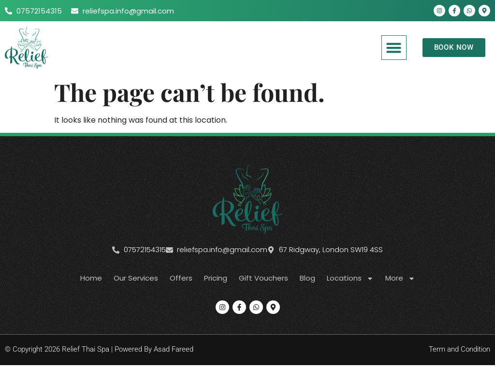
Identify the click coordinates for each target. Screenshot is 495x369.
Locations (350, 278)
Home (91, 278)
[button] (394, 47)
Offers (181, 278)
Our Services (136, 278)
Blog (307, 278)
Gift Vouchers (263, 278)
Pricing (215, 278)
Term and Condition (459, 349)
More (400, 278)
